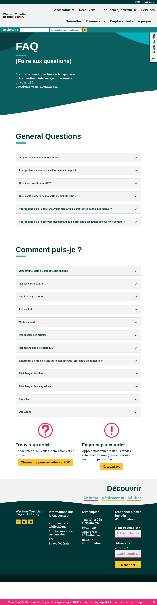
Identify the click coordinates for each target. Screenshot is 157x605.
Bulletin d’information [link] (92, 541)
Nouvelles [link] (73, 21)
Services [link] (148, 10)
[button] (153, 46)
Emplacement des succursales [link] (61, 533)
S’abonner (128, 565)
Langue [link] (148, 2)
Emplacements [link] (121, 21)
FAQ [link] (137, 2)
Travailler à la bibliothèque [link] (92, 521)
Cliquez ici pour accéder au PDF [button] (45, 462)
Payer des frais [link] (59, 543)
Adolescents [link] (112, 498)
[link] (15, 15)
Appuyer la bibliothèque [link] (91, 533)
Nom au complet (127, 527)
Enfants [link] (91, 498)
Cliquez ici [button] (111, 466)
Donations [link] (89, 527)
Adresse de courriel (122, 545)
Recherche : (26, 29)
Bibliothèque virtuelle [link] (119, 10)
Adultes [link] (134, 498)
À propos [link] (145, 21)
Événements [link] (95, 21)
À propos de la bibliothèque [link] (58, 525)
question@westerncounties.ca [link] (37, 86)
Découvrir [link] (87, 10)
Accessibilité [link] (64, 10)
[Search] (85, 30)
